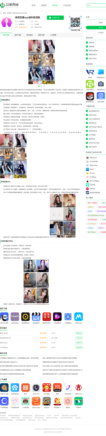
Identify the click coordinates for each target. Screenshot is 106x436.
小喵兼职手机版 (15, 418)
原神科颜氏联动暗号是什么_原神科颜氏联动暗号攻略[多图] (60, 374)
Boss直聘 (3, 415)
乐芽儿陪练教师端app (6, 420)
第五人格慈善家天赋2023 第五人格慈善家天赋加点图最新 (59, 358)
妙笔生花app (92, 115)
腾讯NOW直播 (39, 418)
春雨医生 (101, 228)
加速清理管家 (93, 131)
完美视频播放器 (20, 420)
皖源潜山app (4, 418)
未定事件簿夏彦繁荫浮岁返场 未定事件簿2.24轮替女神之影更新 (19, 366)
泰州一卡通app (92, 203)
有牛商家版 (92, 135)
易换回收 (91, 42)
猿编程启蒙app (93, 50)
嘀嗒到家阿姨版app (14, 415)
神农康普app (92, 123)
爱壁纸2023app (39, 415)
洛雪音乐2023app (94, 143)
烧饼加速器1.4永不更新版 (69, 415)
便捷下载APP (93, 147)
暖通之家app (4, 333)
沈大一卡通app (42, 420)
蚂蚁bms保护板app (52, 418)
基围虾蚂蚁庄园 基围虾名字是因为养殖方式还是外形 (58, 362)
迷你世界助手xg (27, 418)
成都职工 (90, 207)
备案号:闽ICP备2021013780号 (53, 432)
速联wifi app (3, 342)
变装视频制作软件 (94, 111)
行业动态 (67, 5)
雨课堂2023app (27, 415)
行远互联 (78, 418)
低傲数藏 (91, 46)
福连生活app (92, 58)
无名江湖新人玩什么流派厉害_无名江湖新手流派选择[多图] (60, 366)
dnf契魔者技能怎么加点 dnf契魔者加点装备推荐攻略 (15, 370)
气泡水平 (56, 415)
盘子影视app (92, 232)
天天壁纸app (4, 347)
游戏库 (44, 5)
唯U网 (90, 211)
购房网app (92, 139)
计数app (90, 228)
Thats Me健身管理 (94, 119)
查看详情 (79, 333)
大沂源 (49, 415)
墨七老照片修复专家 (66, 418)
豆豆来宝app (92, 224)
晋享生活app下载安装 (95, 127)
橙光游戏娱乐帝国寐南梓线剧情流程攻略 (12, 374)
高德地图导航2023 (5, 338)
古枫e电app (31, 420)
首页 (34, 5)
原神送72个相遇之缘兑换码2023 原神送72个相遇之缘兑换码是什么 (62, 370)
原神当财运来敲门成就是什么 (9, 362)
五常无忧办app (92, 219)
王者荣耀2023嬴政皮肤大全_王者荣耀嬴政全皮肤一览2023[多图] (19, 358)
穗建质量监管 (93, 54)
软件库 (55, 5)
